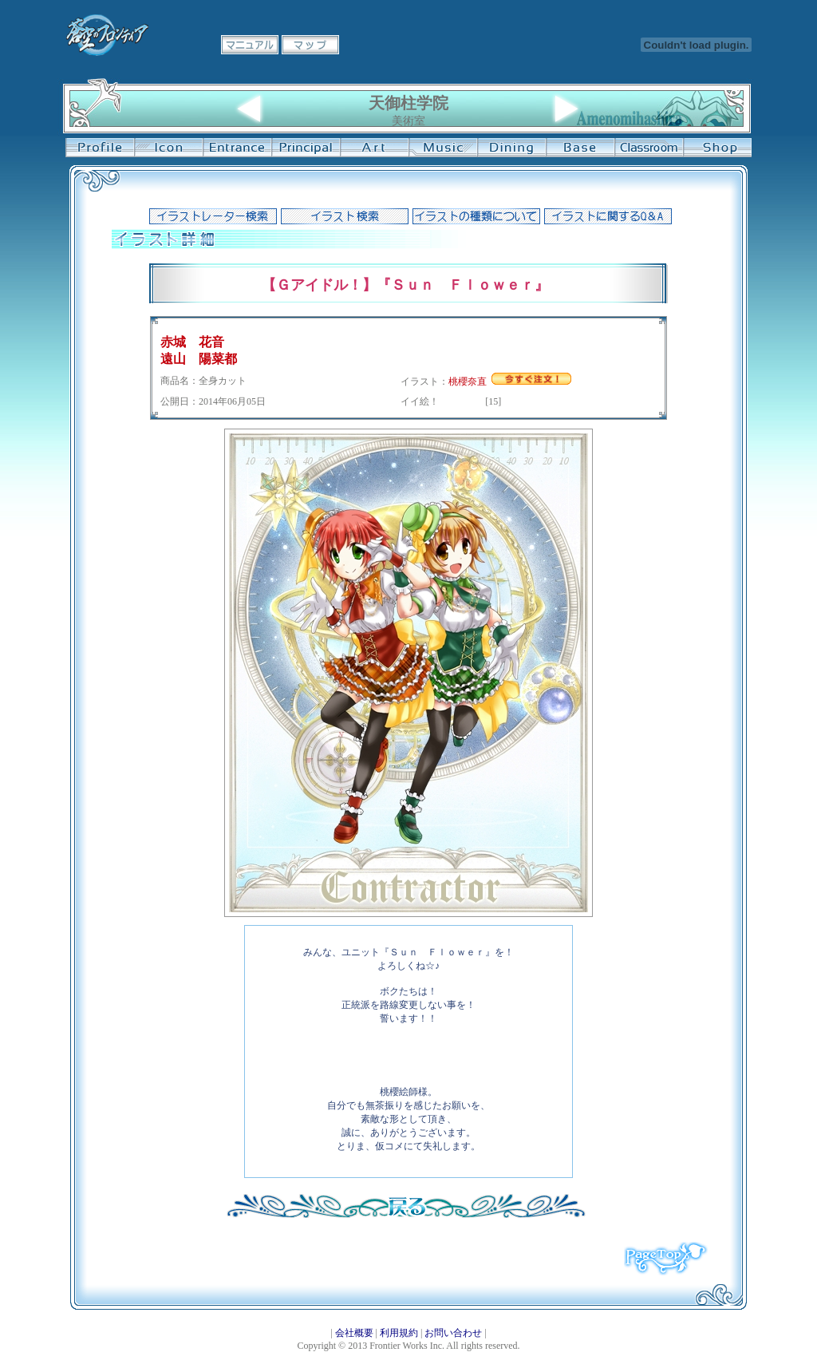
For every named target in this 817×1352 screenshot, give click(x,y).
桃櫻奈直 (467, 381)
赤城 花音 (192, 342)
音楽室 (442, 147)
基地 (580, 147)
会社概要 (354, 1332)
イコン (168, 147)
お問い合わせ (453, 1332)
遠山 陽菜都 (198, 359)
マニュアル (249, 44)
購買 (717, 147)
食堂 (511, 147)
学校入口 (237, 147)
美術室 (374, 147)
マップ (310, 44)
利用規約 (399, 1332)
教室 (648, 147)
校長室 (305, 147)
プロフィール (99, 147)
